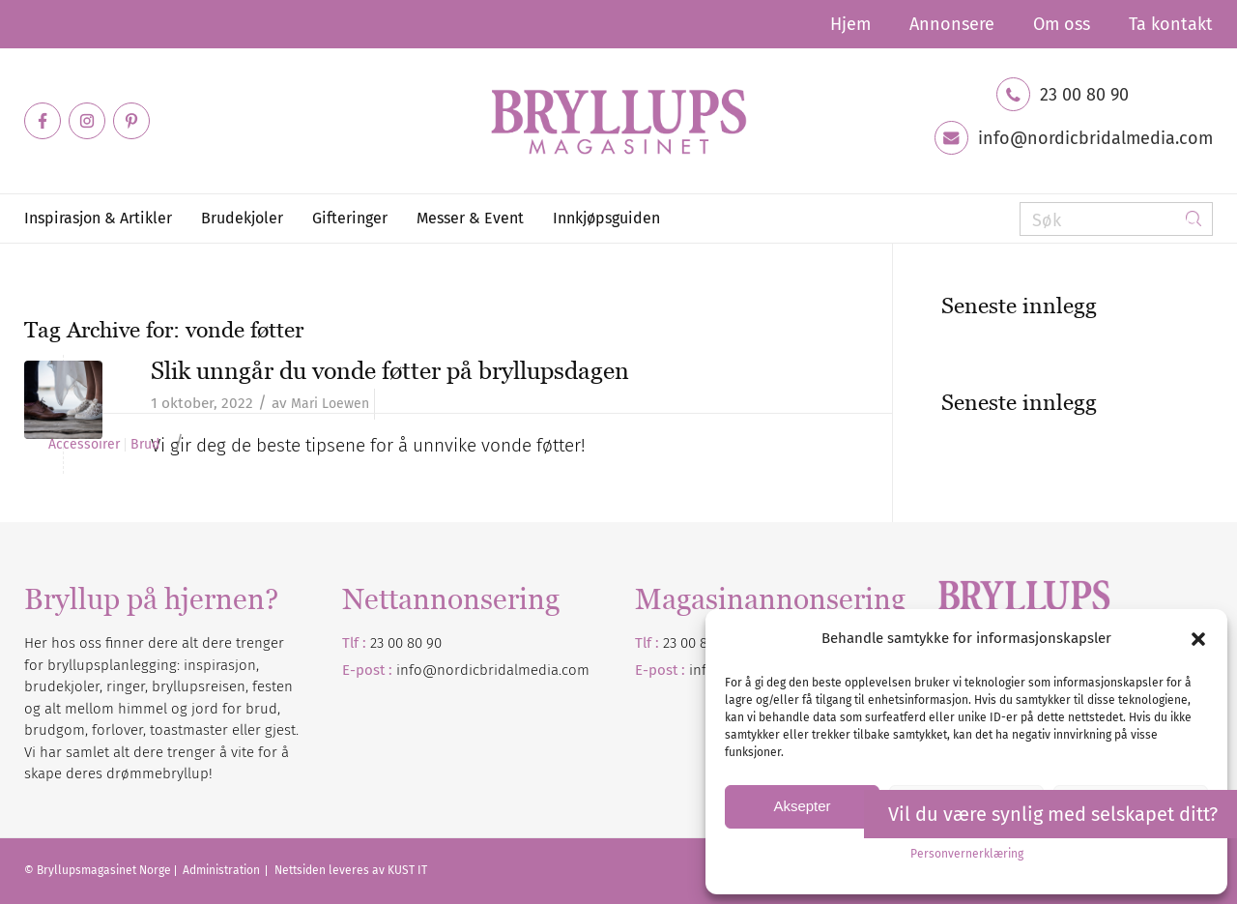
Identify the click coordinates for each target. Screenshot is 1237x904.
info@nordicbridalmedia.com (1095, 138)
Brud (144, 445)
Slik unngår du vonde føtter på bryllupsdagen (390, 370)
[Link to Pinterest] (131, 120)
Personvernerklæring (966, 853)
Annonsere (951, 24)
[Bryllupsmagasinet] (618, 120)
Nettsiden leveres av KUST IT (350, 870)
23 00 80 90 (1084, 94)
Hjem (850, 24)
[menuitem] (850, 24)
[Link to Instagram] (87, 120)
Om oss (1061, 24)
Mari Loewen (330, 403)
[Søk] (1116, 219)
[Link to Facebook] (42, 120)
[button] (1198, 639)
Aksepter (801, 806)
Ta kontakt (1171, 24)
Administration (223, 870)
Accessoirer (84, 445)
